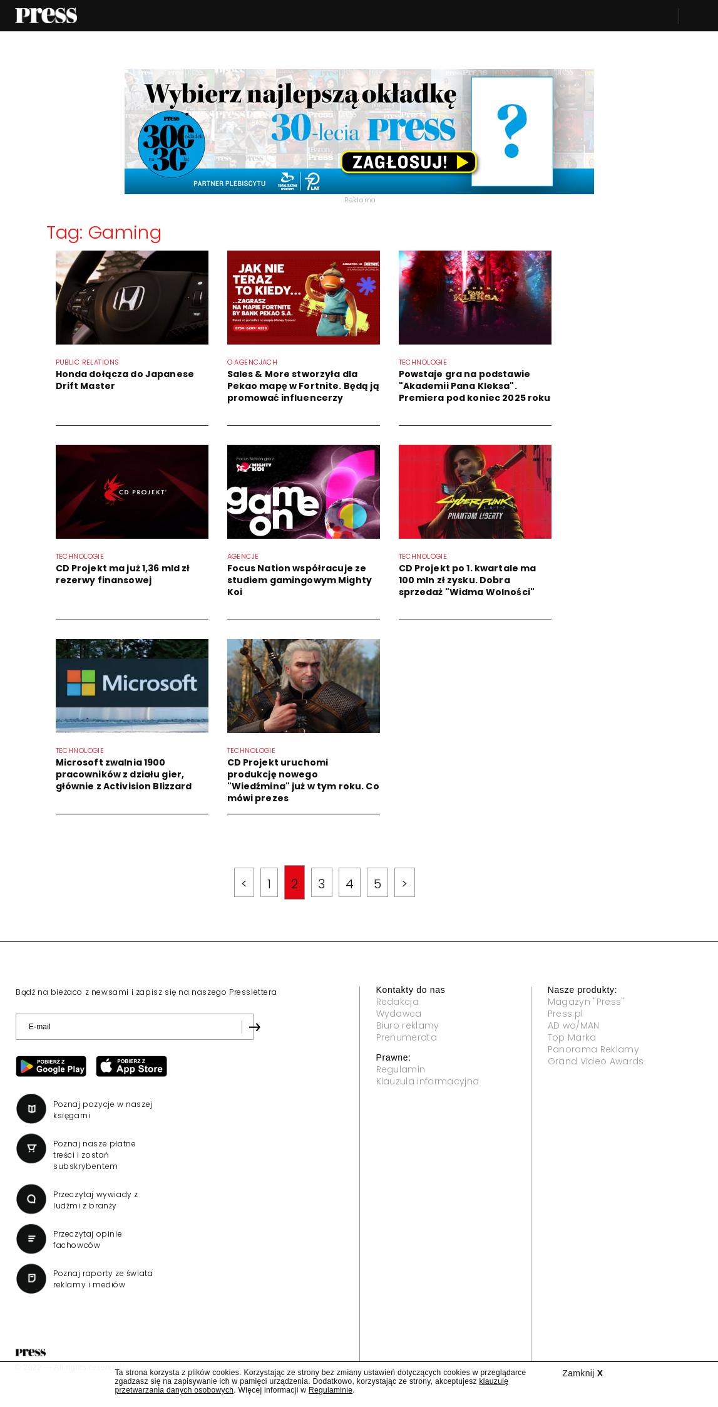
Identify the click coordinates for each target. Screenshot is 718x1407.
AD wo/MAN (574, 1025)
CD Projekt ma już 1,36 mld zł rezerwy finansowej (123, 574)
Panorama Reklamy (593, 1049)
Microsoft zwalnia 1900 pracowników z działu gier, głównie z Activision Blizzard (124, 774)
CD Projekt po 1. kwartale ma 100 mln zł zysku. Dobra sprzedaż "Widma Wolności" (467, 580)
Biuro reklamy (407, 1025)
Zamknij (582, 1373)
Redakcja (397, 1001)
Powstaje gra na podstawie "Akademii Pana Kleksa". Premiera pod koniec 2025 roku (475, 386)
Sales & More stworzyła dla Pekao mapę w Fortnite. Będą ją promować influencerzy (303, 386)
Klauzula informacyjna (428, 1081)
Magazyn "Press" (586, 1001)
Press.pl (565, 1013)
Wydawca (399, 1013)
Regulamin (401, 1069)
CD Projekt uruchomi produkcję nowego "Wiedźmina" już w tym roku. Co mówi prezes (303, 780)
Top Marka (572, 1037)
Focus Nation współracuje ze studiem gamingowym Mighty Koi (299, 580)
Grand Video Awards (596, 1061)
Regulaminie (330, 1390)
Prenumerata (407, 1037)
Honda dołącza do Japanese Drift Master (125, 380)
